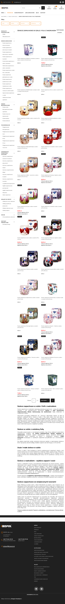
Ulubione (36, 543)
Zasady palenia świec (39, 535)
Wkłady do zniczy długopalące (41, 558)
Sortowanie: (60, 30)
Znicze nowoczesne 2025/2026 (40, 560)
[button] (43, 8)
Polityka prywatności (39, 568)
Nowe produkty (37, 527)
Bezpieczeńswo (37, 537)
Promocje (36, 529)
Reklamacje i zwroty (38, 572)
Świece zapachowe (13, 16)
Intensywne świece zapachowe (41, 552)
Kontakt (36, 581)
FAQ (35, 577)
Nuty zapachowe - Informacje (41, 575)
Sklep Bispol (4, 16)
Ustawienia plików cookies (40, 579)
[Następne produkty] (45, 400)
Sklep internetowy (11, 598)
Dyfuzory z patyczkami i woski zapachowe (43, 556)
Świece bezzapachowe (39, 550)
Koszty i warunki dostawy (40, 570)
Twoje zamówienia (38, 539)
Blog (35, 531)
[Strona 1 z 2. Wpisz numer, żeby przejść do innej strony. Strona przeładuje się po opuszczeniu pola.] (34, 400)
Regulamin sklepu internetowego (41, 566)
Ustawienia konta (38, 541)
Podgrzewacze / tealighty (40, 554)
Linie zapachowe (38, 533)
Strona (29, 400)
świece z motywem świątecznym (29, 473)
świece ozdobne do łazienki (25, 510)
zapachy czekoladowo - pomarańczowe (44, 510)
